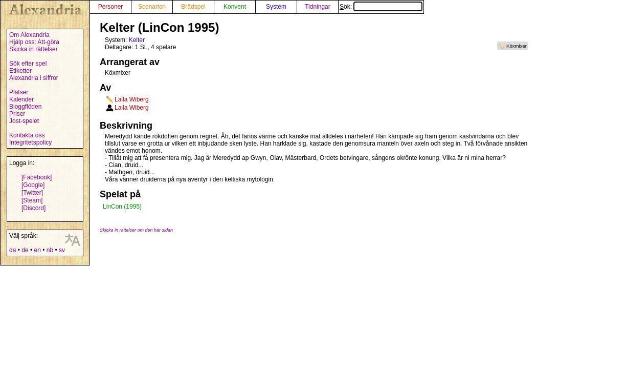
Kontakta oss (26, 135)
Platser (18, 92)
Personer (110, 6)
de (24, 250)
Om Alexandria (29, 34)
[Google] (32, 185)
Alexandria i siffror (33, 77)
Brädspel (193, 6)
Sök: (381, 6)
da (12, 250)
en (37, 250)
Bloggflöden (25, 106)
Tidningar (317, 6)
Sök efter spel (28, 63)
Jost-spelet (24, 121)
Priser (17, 113)
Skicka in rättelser (33, 49)
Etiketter (20, 70)
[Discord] (33, 208)
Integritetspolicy (30, 142)
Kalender (21, 99)
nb (50, 250)
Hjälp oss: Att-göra (34, 42)
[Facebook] (36, 177)
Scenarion (152, 6)
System (276, 6)
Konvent (234, 6)
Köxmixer (516, 46)
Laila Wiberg (132, 99)
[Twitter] (32, 192)
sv (62, 250)
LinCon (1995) (122, 206)
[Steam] (31, 200)
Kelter (137, 40)
